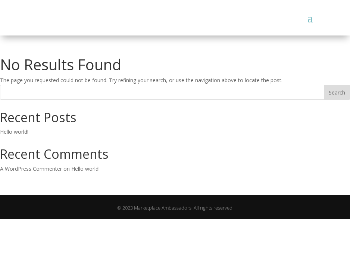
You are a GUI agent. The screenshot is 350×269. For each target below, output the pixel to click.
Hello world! (14, 131)
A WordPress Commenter (31, 168)
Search (337, 92)
